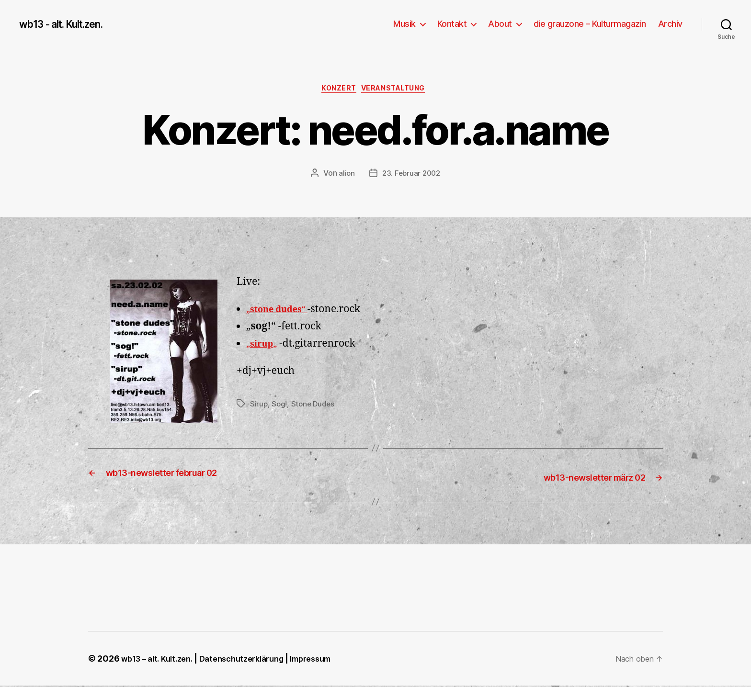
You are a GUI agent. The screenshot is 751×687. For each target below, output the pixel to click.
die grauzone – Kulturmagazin (590, 24)
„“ (282, 311)
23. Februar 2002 (411, 175)
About (500, 24)
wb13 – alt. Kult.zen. (160, 660)
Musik (404, 24)
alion (345, 175)
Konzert (336, 90)
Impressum (330, 660)
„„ (264, 346)
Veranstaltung (398, 90)
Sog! (280, 406)
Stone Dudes (314, 406)
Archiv (670, 24)
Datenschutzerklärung (253, 660)
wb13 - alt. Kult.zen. (69, 24)
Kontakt (452, 24)
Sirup (259, 406)
